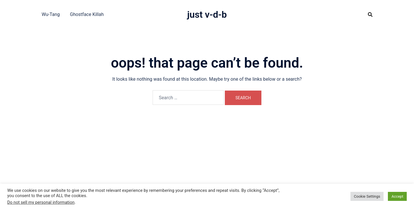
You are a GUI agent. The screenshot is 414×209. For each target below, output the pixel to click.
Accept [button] (397, 196)
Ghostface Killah (87, 14)
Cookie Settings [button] (367, 196)
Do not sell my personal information (41, 202)
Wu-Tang (51, 14)
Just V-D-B (207, 14)
